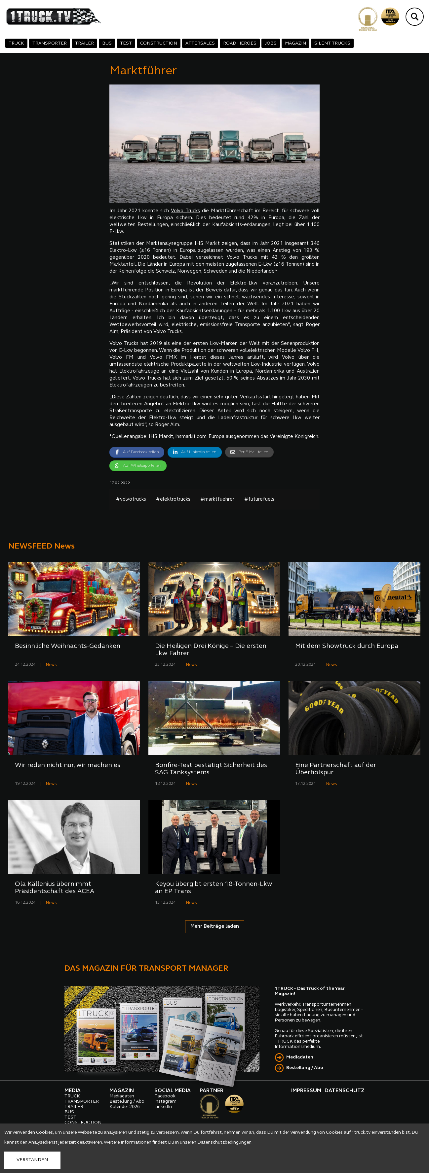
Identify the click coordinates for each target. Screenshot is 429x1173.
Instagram (165, 1101)
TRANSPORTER (49, 43)
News (51, 665)
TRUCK (16, 43)
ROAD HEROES (239, 43)
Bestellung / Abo (304, 1067)
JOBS (271, 43)
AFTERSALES (200, 43)
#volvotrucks (131, 499)
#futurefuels (259, 499)
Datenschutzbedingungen (224, 1142)
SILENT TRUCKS (332, 43)
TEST (126, 43)
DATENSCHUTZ (345, 1090)
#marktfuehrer (217, 499)
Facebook (165, 1096)
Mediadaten (299, 1057)
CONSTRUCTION (158, 43)
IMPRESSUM (306, 1090)
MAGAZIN (295, 43)
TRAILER (84, 43)
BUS (107, 43)
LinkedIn (163, 1106)
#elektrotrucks (173, 499)
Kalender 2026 (124, 1106)
